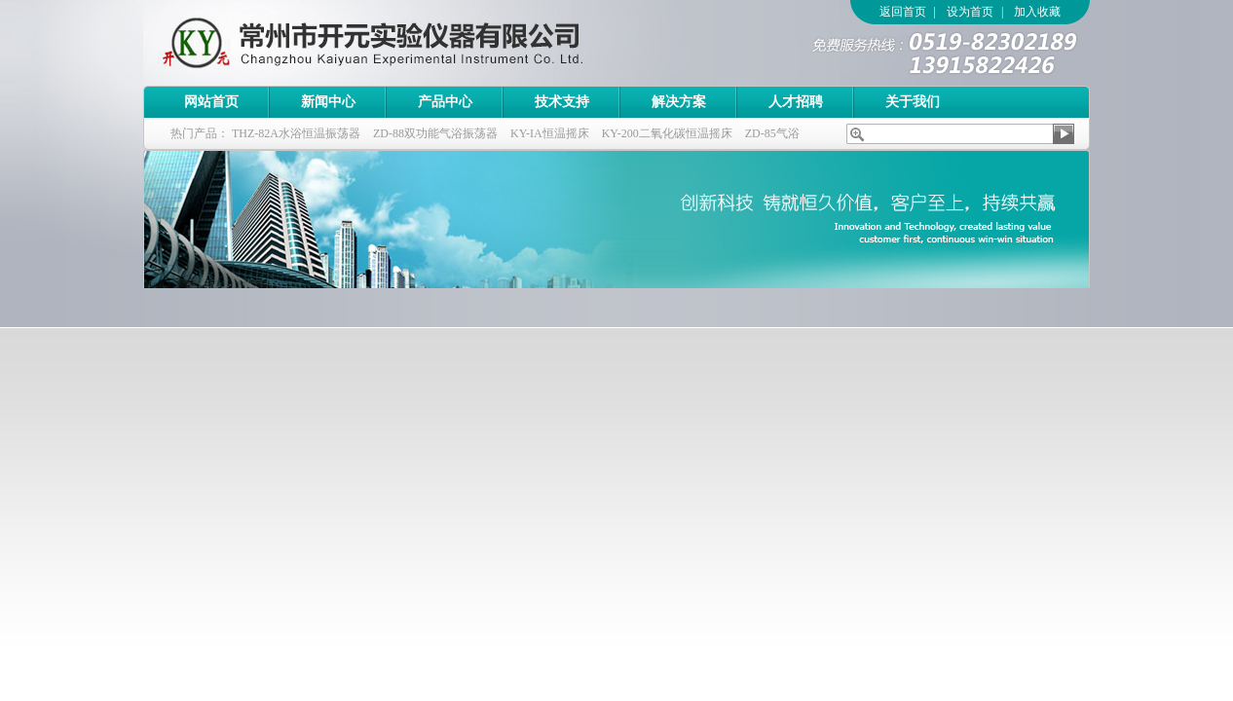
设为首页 (970, 11)
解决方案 (679, 101)
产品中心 (445, 101)
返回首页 (902, 11)
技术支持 (562, 101)
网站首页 (211, 101)
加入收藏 (1037, 11)
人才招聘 (795, 101)
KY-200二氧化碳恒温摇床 (667, 133)
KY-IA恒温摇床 (549, 133)
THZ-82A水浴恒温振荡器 (296, 133)
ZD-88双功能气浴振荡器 (435, 133)
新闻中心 (328, 101)
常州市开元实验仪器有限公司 (411, 43)
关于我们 (912, 101)
